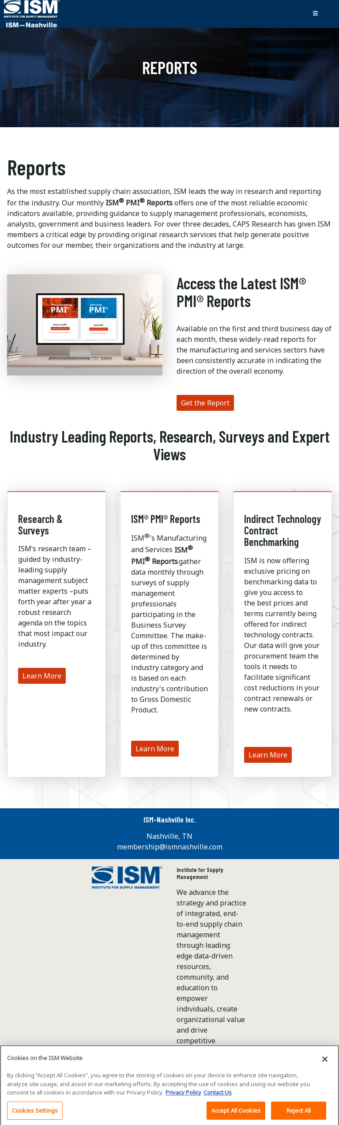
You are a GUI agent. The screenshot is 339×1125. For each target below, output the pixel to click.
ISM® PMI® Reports (165, 518)
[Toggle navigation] (315, 14)
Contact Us (217, 1095)
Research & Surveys (40, 524)
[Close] (325, 1062)
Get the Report (205, 403)
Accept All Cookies (235, 1113)
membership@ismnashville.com (169, 847)
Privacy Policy (183, 1095)
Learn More (42, 676)
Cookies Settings (35, 1113)
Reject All (298, 1113)
